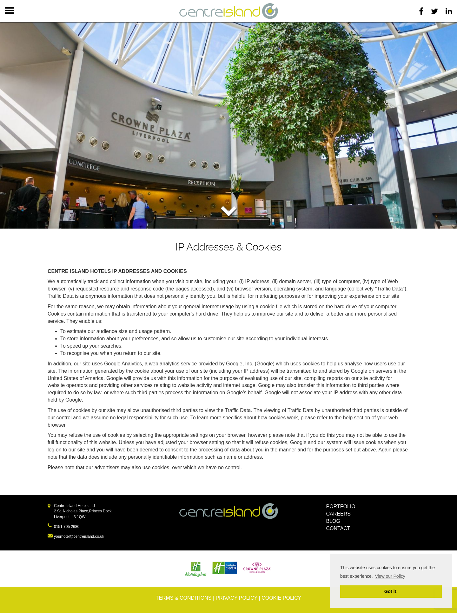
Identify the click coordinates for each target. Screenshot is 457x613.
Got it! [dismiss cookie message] (391, 591)
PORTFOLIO (340, 506)
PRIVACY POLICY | (239, 598)
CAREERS (338, 513)
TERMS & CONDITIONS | (185, 598)
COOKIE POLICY (281, 598)
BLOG (333, 521)
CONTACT (338, 528)
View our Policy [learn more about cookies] (390, 576)
